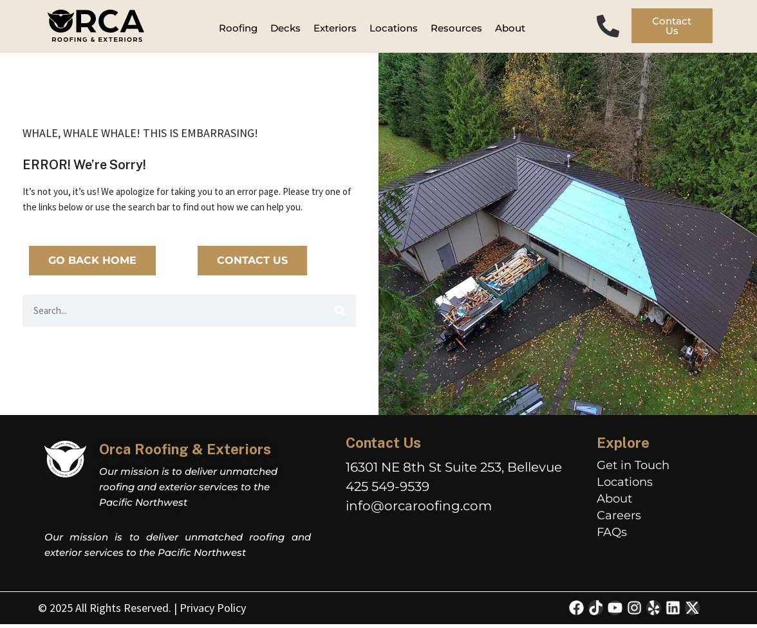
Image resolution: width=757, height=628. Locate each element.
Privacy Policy (213, 611)
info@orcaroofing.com (419, 510)
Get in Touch (633, 469)
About (614, 502)
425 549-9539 (387, 491)
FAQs (612, 536)
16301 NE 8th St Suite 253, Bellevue (454, 471)
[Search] (340, 315)
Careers (619, 519)
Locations (625, 486)
